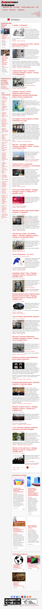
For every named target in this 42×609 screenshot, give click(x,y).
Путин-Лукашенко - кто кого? (23, 254)
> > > (5, 220)
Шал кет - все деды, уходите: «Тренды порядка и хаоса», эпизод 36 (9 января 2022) (25, 146)
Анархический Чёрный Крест (6, 25)
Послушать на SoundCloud (30, 85)
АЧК (37, 7)
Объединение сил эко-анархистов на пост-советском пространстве (33, 566)
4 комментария (19, 67)
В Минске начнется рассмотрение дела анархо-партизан (25, 358)
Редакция (23, 76)
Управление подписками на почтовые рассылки (5, 87)
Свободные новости (19, 554)
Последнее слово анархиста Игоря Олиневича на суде (25, 119)
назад (18, 467)
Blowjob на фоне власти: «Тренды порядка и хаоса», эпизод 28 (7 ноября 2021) (25, 408)
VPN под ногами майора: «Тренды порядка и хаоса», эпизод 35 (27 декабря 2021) (25, 191)
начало (14, 467)
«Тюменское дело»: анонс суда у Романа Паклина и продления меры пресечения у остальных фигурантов (5, 60)
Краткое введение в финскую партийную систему (32, 526)
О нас (21, 606)
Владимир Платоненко (25, 27)
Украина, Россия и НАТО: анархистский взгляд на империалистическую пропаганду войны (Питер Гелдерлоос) (24, 94)
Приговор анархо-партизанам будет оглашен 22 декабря (25, 211)
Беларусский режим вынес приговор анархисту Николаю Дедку (25, 383)
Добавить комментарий (21, 40)
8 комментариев (20, 403)
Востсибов (15, 493)
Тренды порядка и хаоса (27, 7)
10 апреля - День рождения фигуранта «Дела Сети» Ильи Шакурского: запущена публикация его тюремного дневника (5, 199)
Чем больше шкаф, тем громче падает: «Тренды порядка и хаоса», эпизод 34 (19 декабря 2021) (25, 235)
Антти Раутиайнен (31, 529)
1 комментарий (19, 379)
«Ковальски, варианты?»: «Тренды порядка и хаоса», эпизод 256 (5, 130)
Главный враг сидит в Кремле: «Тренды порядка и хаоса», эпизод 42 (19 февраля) (25, 72)
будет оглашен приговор (29, 220)
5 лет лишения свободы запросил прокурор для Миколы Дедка (25, 428)
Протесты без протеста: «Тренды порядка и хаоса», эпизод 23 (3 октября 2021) (24, 449)
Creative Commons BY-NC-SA (33, 605)
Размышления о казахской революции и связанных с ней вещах (26, 165)
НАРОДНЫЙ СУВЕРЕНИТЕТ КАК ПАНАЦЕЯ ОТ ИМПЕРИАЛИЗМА (17, 566)
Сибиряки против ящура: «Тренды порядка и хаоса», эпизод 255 (5, 216)
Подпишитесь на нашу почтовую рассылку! (6, 81)
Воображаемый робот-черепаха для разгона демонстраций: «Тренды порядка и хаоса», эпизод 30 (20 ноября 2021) (26, 296)
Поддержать (21, 9)
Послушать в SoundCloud (30, 157)
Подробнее (14, 40)
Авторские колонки (19, 475)
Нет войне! (17, 7)
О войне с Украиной (19, 25)
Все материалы (6, 94)
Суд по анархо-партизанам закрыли (25, 316)
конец (18, 469)
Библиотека (12, 9)
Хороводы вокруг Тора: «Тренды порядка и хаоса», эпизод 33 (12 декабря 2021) (24, 275)
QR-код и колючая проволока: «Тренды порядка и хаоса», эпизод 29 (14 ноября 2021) (25, 338)
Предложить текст (7, 7)
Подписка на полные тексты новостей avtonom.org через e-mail (4, 191)
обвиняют (27, 437)
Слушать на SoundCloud (29, 461)
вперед (14, 469)
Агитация (4, 9)
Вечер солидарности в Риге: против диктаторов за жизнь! (25, 45)
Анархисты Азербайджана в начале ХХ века (5, 97)
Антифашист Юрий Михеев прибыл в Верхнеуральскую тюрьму (6, 36)
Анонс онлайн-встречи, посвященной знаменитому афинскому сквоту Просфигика (4, 209)
